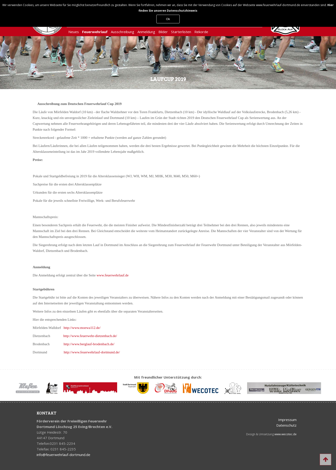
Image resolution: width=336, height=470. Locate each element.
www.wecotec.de (285, 434)
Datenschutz (286, 425)
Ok (168, 19)
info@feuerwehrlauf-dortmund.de (63, 454)
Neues (73, 31)
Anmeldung (146, 31)
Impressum (287, 419)
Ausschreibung (122, 31)
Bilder (163, 31)
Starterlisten (181, 31)
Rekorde (201, 31)
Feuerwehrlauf (95, 31)
